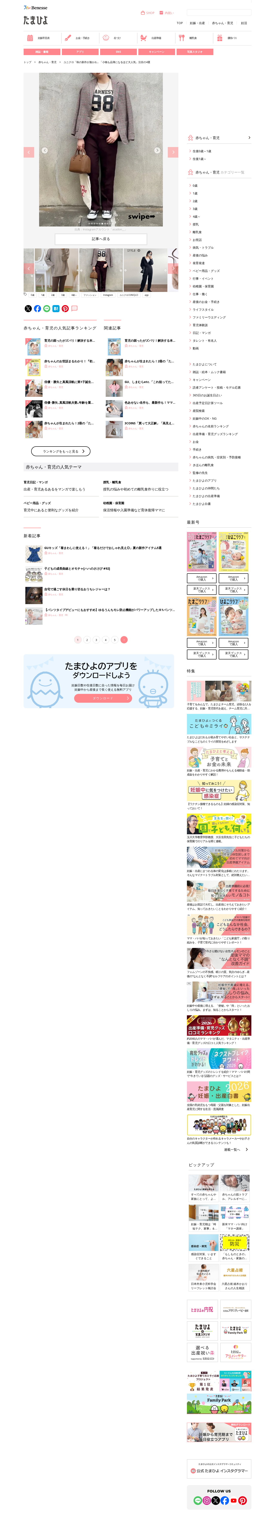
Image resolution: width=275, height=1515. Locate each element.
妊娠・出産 (197, 23)
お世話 (197, 240)
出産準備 (151, 38)
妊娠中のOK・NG (205, 418)
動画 (196, 348)
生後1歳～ (199, 159)
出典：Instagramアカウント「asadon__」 (101, 229)
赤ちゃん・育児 (222, 23)
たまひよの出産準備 (206, 496)
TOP (180, 23)
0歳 (32, 294)
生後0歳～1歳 (202, 151)
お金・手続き (77, 38)
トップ (27, 62)
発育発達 (199, 263)
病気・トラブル (203, 247)
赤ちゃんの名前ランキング (211, 426)
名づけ (112, 38)
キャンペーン (156, 52)
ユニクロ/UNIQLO (129, 294)
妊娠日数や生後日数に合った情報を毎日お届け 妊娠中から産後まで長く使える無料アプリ (103, 758)
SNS (118, 52)
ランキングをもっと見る (60, 522)
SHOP (147, 13)
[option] (101, 152)
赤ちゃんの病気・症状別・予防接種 (217, 457)
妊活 (244, 23)
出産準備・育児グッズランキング (215, 434)
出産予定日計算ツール (208, 403)
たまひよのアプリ (205, 480)
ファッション (90, 294)
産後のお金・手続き (206, 302)
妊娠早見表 (38, 38)
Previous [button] (29, 152)
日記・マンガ (202, 333)
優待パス (227, 38)
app (146, 294)
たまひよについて (205, 364)
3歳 (63, 294)
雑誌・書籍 (41, 52)
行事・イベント (203, 278)
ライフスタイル (203, 309)
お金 (196, 442)
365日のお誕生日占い (207, 395)
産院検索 (199, 411)
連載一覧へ (232, 1149)
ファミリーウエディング (209, 317)
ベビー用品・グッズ (206, 271)
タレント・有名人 (205, 340)
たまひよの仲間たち (206, 488)
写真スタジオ (195, 52)
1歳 (42, 294)
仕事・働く (200, 294)
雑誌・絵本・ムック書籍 (209, 372)
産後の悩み (200, 255)
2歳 (53, 294)
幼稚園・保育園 (203, 286)
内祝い (166, 13)
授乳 (196, 224)
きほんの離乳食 (203, 465)
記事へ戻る (101, 238)
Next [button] (173, 152)
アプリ (80, 52)
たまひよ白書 (202, 504)
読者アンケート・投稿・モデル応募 (217, 387)
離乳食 (187, 38)
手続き (197, 449)
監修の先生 (200, 473)
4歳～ (74, 294)
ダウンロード (103, 769)
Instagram (108, 294)
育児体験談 (200, 325)
